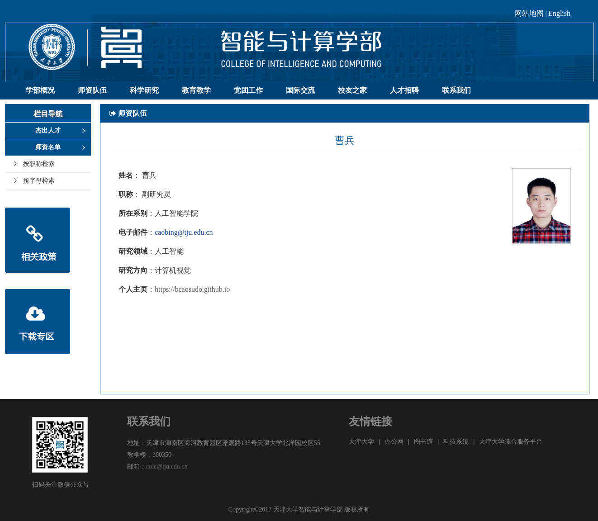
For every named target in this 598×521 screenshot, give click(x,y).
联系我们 (456, 90)
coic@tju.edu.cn (166, 466)
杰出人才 (48, 130)
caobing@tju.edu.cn (184, 232)
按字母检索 (39, 180)
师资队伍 (92, 90)
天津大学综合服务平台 (510, 441)
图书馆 (423, 441)
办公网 (393, 441)
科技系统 (456, 441)
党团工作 (248, 90)
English (559, 13)
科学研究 (144, 90)
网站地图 (529, 13)
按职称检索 (39, 164)
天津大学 (361, 441)
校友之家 (352, 90)
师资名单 (48, 147)
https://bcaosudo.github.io (192, 289)
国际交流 (300, 90)
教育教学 (196, 90)
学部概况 (40, 90)
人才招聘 (404, 90)
